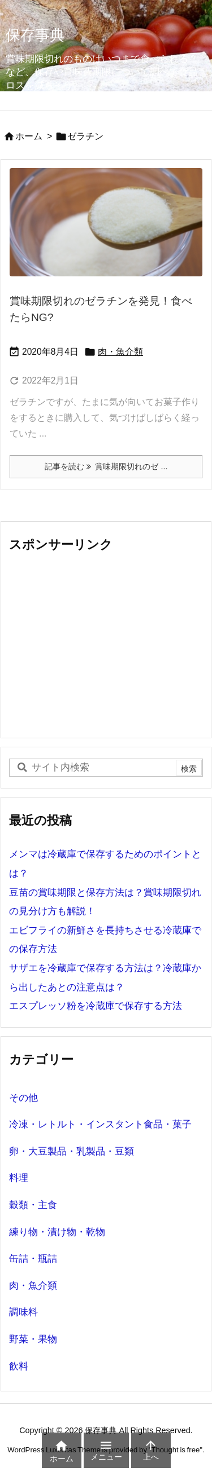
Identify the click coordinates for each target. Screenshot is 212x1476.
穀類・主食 (33, 1205)
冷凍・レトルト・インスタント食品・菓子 (100, 1124)
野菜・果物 (33, 1339)
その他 (23, 1097)
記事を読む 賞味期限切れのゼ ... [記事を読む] (106, 466)
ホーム (28, 136)
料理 (18, 1178)
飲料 (18, 1366)
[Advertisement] (104, 645)
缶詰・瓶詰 (33, 1258)
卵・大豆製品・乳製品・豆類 (71, 1151)
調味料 (23, 1312)
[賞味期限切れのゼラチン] (106, 222)
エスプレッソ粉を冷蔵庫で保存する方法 (95, 1006)
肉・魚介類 (120, 351)
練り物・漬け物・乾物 (57, 1232)
